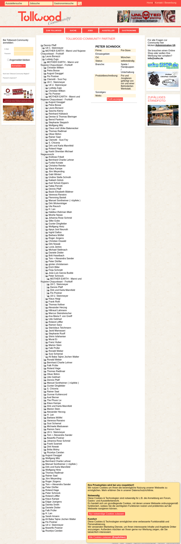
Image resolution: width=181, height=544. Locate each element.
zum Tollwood (54, 30)
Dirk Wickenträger (58, 203)
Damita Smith (52, 504)
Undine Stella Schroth (60, 177)
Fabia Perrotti (55, 186)
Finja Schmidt (56, 270)
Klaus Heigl (54, 299)
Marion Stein (55, 345)
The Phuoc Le (54, 400)
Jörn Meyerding (56, 171)
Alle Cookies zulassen (107, 537)
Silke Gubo (54, 221)
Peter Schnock (56, 276)
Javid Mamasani (57, 330)
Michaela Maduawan (57, 426)
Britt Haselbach (56, 255)
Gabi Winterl (55, 174)
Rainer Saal (55, 137)
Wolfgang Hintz (56, 226)
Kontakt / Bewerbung (165, 2)
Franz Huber (55, 342)
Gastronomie (129, 30)
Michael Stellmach (58, 250)
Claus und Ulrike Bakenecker (63, 128)
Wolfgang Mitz (56, 125)
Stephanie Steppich (59, 122)
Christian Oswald (57, 241)
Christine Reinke (57, 165)
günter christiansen (58, 264)
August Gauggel (55, 73)
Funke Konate (56, 163)
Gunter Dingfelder (58, 223)
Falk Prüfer (54, 348)
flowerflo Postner (55, 438)
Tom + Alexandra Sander (61, 258)
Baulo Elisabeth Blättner (61, 192)
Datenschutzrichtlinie (173, 543)
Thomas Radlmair (58, 131)
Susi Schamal (56, 354)
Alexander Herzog (58, 307)
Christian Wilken (55, 67)
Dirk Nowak (54, 244)
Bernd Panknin (56, 119)
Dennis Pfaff (50, 45)
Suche (73, 30)
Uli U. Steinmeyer (57, 85)
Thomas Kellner (57, 304)
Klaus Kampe (55, 168)
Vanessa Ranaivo (57, 194)
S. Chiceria (54, 143)
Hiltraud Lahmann (58, 310)
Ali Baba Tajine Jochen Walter (64, 357)
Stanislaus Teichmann (60, 328)
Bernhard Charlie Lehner (61, 160)
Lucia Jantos (55, 247)
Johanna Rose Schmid (60, 218)
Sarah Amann (52, 516)
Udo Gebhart (55, 319)
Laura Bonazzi (52, 56)
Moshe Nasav (56, 215)
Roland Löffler (56, 322)
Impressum (161, 543)
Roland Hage (55, 148)
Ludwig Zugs (51, 59)
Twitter (122, 543)
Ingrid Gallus (55, 232)
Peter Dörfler (55, 261)
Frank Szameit (54, 444)
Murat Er (53, 339)
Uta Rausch (55, 206)
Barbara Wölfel (56, 235)
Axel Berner (53, 397)
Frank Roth (54, 301)
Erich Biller (54, 267)
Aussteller (109, 30)
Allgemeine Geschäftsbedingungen (145, 543)
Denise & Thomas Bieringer (63, 116)
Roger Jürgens (56, 238)
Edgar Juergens (53, 502)
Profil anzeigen (115, 99)
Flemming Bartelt (57, 197)
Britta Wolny (53, 449)
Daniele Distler (56, 252)
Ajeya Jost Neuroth (58, 229)
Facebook (115, 543)
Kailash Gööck (56, 180)
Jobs (90, 30)
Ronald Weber (56, 351)
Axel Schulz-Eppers (59, 183)
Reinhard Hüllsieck (58, 114)
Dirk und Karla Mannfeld (61, 145)
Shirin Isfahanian (57, 336)
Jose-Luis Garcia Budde (61, 273)
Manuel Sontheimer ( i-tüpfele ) (64, 200)
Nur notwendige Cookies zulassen (106, 514)
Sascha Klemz (56, 111)
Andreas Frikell (56, 157)
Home (150, 2)
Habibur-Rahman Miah (60, 212)
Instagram (129, 543)
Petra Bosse (53, 70)
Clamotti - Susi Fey (56, 79)
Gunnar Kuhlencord (57, 394)
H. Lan (52, 209)
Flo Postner (53, 76)
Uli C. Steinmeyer (54, 48)
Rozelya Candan (55, 452)
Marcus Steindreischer (60, 313)
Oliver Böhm (55, 134)
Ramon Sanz (55, 325)
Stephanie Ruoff (57, 333)
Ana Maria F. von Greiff (60, 316)
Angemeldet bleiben (18, 60)
